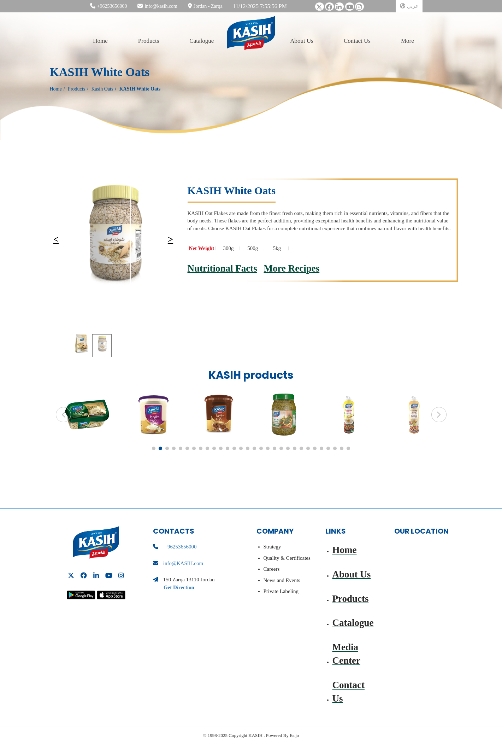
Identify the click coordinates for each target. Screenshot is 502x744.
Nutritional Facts (222, 268)
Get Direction (179, 587)
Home (100, 40)
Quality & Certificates (287, 558)
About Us (301, 40)
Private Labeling (281, 591)
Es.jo (294, 735)
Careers (272, 569)
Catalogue (201, 40)
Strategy (272, 547)
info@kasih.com (160, 6)
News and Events (282, 580)
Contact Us (357, 40)
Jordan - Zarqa (208, 6)
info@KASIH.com (183, 563)
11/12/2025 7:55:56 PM (260, 6)
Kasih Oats (102, 89)
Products (148, 40)
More (407, 40)
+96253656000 (112, 6)
